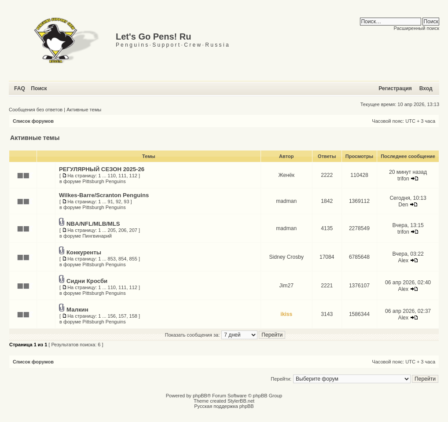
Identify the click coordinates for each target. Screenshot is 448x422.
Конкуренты (83, 252)
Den (403, 205)
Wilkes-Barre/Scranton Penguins (104, 195)
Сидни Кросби (86, 281)
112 (133, 175)
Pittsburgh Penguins (103, 181)
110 (112, 175)
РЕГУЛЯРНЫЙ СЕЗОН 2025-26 (101, 169)
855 (133, 258)
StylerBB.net (241, 401)
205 (112, 230)
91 (110, 201)
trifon (403, 179)
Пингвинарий (97, 236)
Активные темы (83, 109)
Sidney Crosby (286, 257)
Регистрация (395, 88)
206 (122, 230)
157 (122, 316)
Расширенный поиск (416, 28)
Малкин (77, 309)
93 (126, 201)
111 (122, 175)
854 (122, 258)
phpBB (200, 395)
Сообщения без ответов (35, 109)
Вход (426, 88)
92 (118, 201)
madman (286, 201)
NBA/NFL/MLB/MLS (93, 223)
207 (133, 230)
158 (133, 316)
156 (112, 316)
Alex (403, 260)
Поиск (39, 88)
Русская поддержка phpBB (223, 406)
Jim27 (286, 286)
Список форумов (33, 121)
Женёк (286, 175)
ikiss (286, 314)
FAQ (19, 88)
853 (112, 258)
